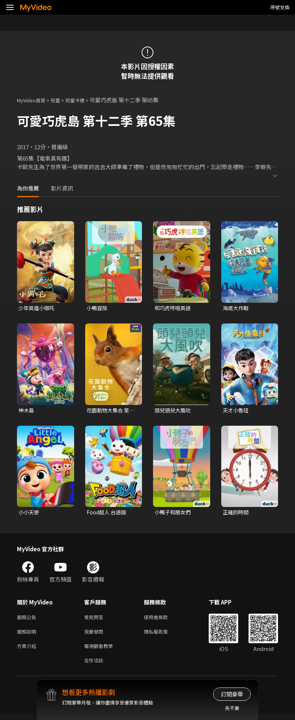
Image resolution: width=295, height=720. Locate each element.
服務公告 (28, 619)
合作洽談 (95, 666)
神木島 (26, 411)
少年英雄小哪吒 (37, 308)
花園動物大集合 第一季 (112, 411)
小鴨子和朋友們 (174, 514)
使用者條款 (162, 619)
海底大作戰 (236, 308)
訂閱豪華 (232, 694)
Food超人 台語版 (108, 514)
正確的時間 (236, 514)
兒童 (61, 100)
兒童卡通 (83, 100)
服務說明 (28, 635)
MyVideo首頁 (34, 100)
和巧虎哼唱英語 (174, 308)
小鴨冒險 (98, 308)
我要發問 (95, 635)
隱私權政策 (162, 635)
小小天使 (29, 514)
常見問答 (95, 619)
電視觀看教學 (100, 650)
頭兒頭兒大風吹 (174, 411)
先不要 (232, 708)
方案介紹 (28, 650)
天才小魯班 (236, 411)
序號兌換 (279, 7)
